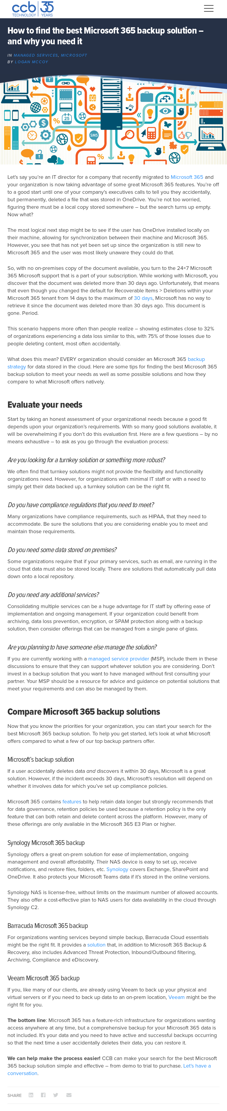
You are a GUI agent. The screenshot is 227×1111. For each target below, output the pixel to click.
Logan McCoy (31, 62)
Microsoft (74, 55)
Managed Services (36, 55)
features (72, 801)
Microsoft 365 (187, 177)
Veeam (176, 997)
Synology (117, 869)
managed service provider (118, 658)
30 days (143, 298)
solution (96, 944)
